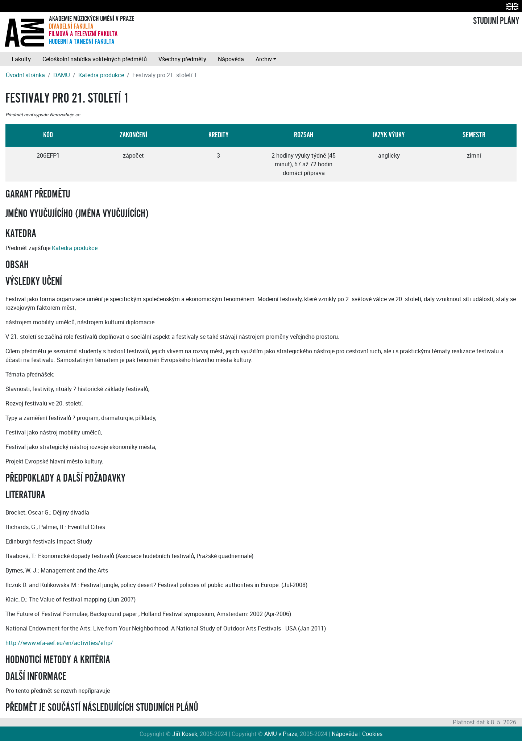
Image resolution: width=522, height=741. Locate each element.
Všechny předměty (182, 59)
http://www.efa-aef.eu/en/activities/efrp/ (59, 643)
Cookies (372, 734)
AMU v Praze (280, 734)
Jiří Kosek (184, 734)
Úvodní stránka (25, 75)
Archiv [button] (264, 59)
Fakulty (21, 59)
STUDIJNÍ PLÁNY (496, 21)
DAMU (61, 75)
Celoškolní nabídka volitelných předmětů (94, 59)
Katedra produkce (101, 75)
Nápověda (231, 59)
